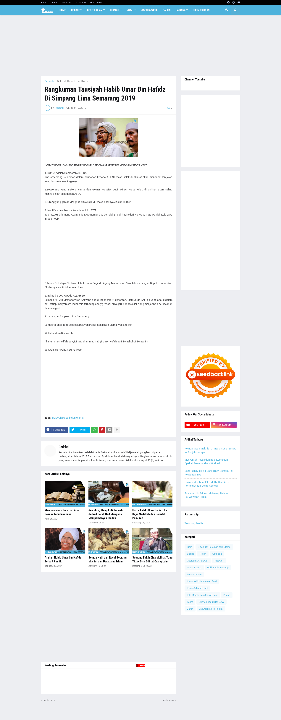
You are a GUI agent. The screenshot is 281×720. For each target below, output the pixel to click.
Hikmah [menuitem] (114, 10)
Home (44, 2)
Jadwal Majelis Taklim (210, 608)
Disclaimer (80, 2)
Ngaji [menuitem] (130, 10)
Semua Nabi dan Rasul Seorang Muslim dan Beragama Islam (107, 559)
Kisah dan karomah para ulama (214, 547)
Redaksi (64, 447)
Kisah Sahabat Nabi (197, 588)
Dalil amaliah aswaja (218, 567)
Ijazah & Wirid (194, 567)
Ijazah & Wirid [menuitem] (149, 10)
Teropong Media (194, 523)
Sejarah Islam (194, 574)
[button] (226, 10)
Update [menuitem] (75, 10)
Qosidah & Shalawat (197, 560)
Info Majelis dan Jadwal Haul (202, 595)
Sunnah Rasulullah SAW (211, 602)
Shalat (190, 553)
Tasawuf (218, 560)
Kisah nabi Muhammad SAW (202, 581)
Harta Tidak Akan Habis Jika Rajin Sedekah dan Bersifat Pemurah (149, 514)
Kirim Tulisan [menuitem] (201, 10)
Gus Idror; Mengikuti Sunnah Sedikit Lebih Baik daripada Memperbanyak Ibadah (105, 514)
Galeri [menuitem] (167, 10)
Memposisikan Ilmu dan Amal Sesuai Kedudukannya (62, 512)
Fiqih (189, 547)
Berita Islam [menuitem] (95, 10)
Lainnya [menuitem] (180, 10)
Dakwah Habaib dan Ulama (72, 81)
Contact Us (66, 2)
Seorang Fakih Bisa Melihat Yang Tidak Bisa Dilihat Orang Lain (152, 559)
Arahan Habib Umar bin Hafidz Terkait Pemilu (63, 559)
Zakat (190, 608)
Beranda (49, 81)
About (54, 2)
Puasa (226, 595)
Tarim (190, 602)
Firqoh (203, 553)
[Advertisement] (140, 46)
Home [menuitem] (62, 10)
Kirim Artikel (96, 2)
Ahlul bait (217, 553)
